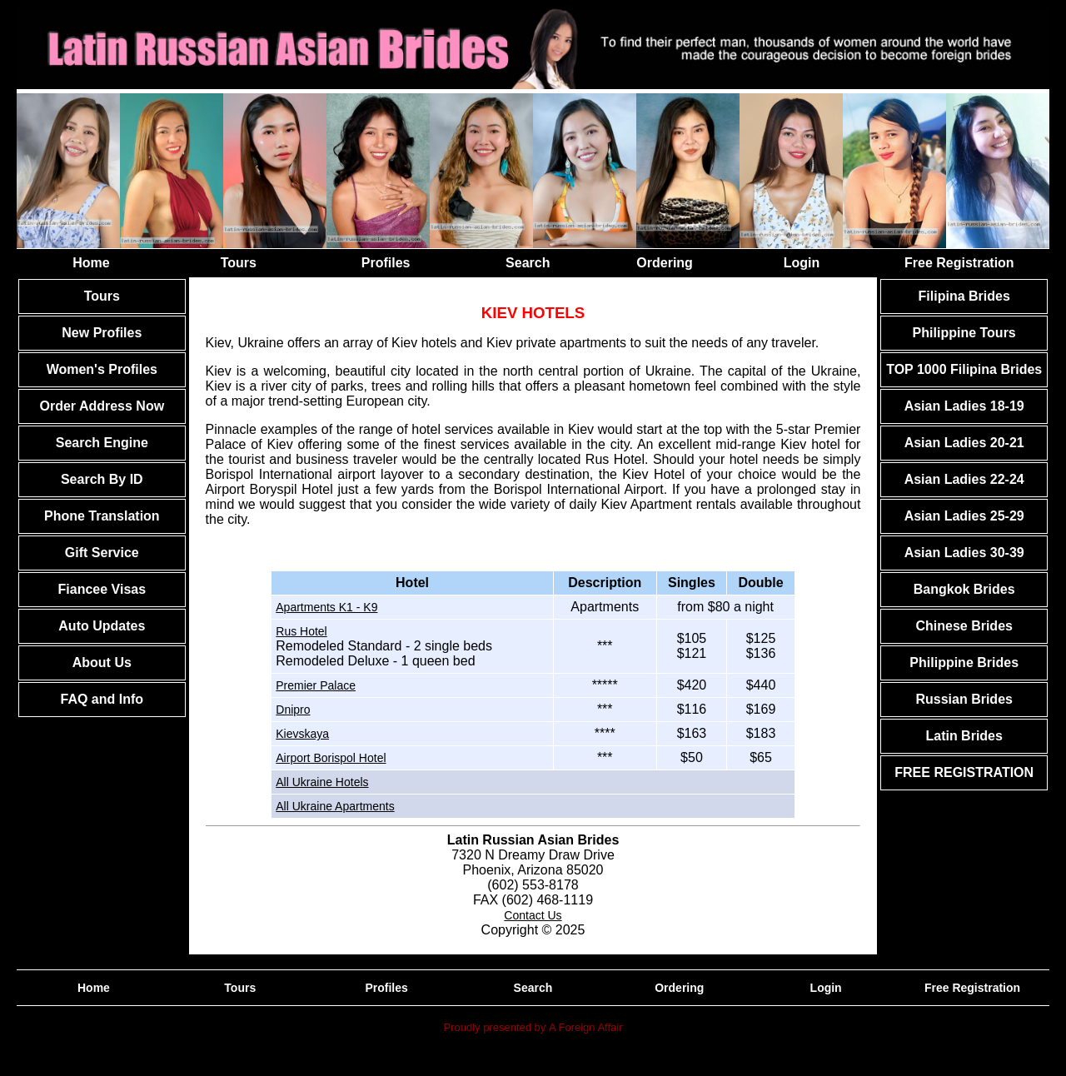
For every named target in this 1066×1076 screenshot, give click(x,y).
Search (528, 263)
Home (90, 263)
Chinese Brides (963, 626)
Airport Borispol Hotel (331, 758)
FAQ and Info (102, 699)
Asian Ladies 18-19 (964, 406)
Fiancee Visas (102, 589)
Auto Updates (101, 626)
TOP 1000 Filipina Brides (964, 369)
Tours (239, 263)
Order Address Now (101, 406)
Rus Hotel (301, 631)
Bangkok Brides (964, 589)
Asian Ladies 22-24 (964, 479)
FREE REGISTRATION (964, 772)
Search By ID (102, 479)
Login (802, 263)
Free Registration (959, 263)
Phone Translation (102, 516)
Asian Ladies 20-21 (964, 443)
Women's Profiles (102, 369)
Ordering (664, 263)
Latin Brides (963, 736)
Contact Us (532, 915)
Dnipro (293, 709)
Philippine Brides (964, 662)
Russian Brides (963, 699)
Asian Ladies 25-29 (964, 516)
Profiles (386, 263)
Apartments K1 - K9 (326, 607)
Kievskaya (302, 733)
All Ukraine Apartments (335, 806)
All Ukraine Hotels (322, 782)
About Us (102, 662)
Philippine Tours (964, 333)
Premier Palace (316, 685)
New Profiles (102, 333)
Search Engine (102, 443)
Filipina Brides (964, 296)
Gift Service (102, 552)
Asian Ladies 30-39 (964, 552)
